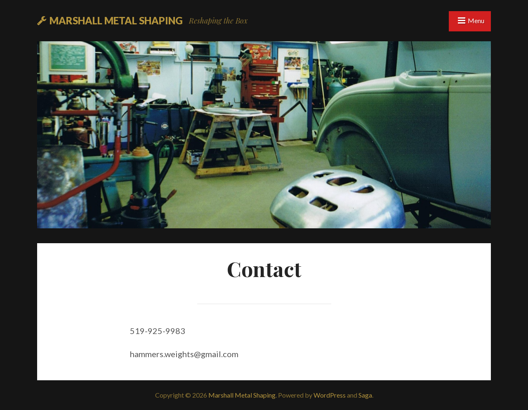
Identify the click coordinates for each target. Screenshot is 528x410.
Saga (365, 395)
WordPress (330, 395)
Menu (476, 20)
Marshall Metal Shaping (116, 20)
